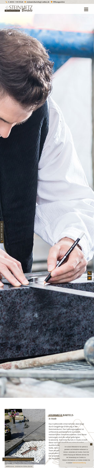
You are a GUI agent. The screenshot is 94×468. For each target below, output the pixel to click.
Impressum (10, 466)
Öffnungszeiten (59, 2)
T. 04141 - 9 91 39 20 (15, 2)
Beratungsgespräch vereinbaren (18, 459)
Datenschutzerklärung (24, 466)
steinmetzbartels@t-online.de (38, 2)
